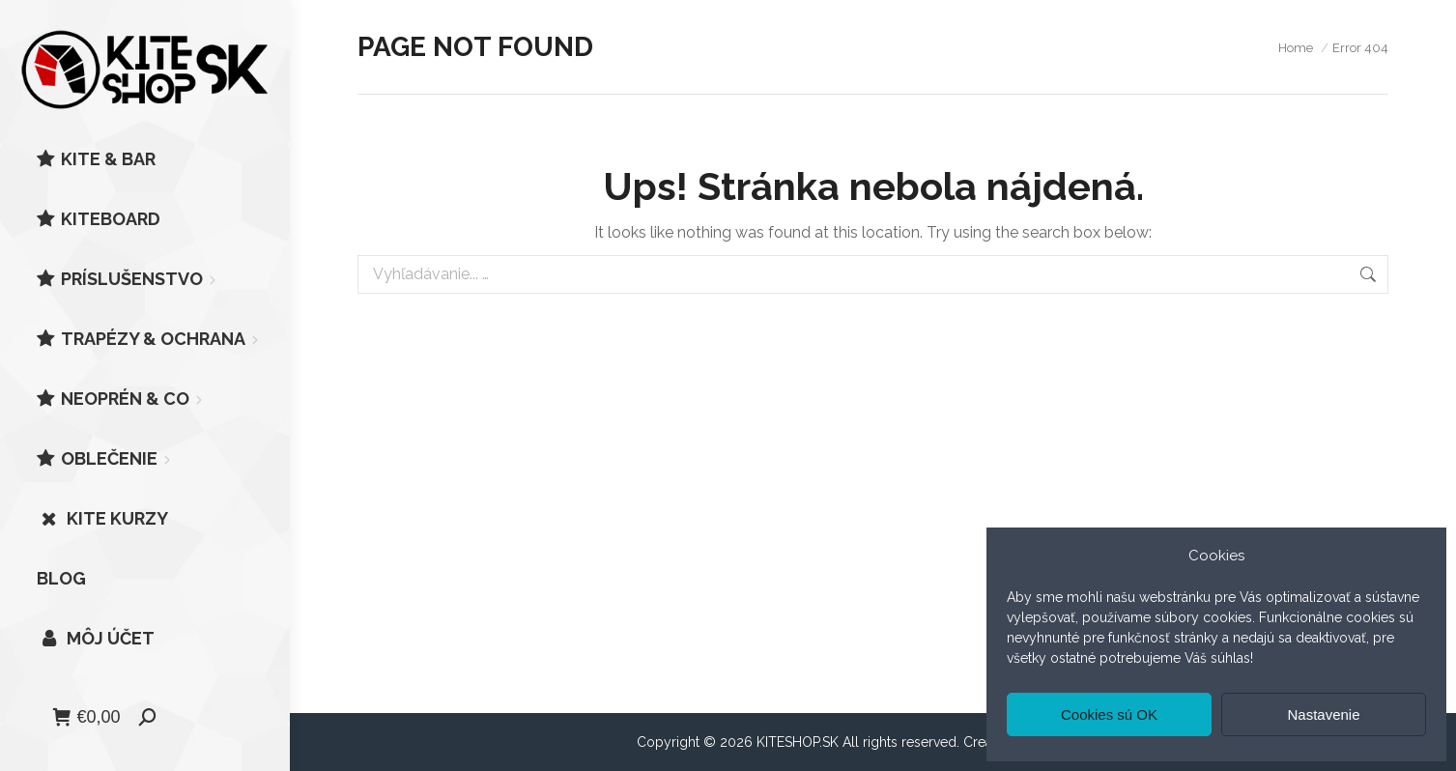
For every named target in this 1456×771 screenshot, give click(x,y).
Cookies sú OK (1109, 714)
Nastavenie (1323, 714)
